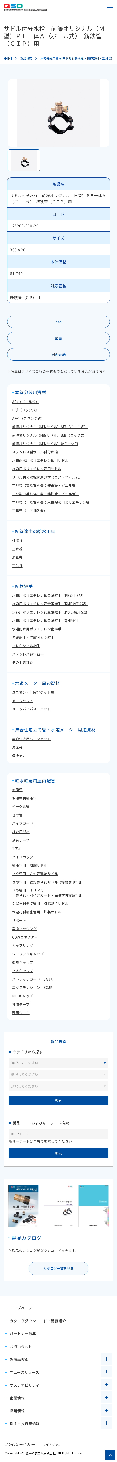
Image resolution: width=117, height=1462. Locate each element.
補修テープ (20, 1004)
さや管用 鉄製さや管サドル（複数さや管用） (49, 882)
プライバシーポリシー (20, 1444)
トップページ (21, 1307)
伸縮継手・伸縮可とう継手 (33, 637)
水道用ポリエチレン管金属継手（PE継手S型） (49, 595)
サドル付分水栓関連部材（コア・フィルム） (47, 477)
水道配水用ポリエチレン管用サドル (40, 460)
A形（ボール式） (25, 401)
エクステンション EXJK (32, 987)
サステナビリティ (24, 1385)
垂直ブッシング (24, 928)
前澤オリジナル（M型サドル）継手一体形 (45, 443)
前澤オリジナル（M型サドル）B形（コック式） (50, 435)
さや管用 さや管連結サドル (35, 873)
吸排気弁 (19, 755)
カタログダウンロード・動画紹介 (38, 1320)
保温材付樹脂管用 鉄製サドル (36, 912)
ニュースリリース (24, 1372)
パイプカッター (24, 856)
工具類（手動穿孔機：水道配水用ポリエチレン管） (52, 502)
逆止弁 (17, 557)
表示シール (21, 1012)
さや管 (17, 814)
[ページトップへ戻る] (110, 1455)
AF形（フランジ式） (28, 418)
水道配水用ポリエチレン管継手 (36, 628)
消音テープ (20, 840)
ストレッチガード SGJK (32, 979)
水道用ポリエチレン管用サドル (36, 468)
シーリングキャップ (28, 953)
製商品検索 (19, 1359)
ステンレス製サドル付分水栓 (35, 451)
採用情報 (17, 1410)
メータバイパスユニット (31, 709)
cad (59, 321)
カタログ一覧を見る (58, 1268)
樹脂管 (17, 789)
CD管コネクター (25, 937)
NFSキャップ (22, 995)
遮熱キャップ (22, 962)
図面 (58, 338)
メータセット (22, 700)
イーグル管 (21, 806)
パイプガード (22, 823)
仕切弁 (17, 540)
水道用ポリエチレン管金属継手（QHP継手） (47, 620)
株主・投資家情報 (25, 1423)
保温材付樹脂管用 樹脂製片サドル (40, 903)
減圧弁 (17, 747)
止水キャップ (22, 970)
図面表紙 (58, 354)
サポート (19, 920)
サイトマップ (52, 1444)
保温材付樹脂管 (24, 798)
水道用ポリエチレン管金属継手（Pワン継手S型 (49, 612)
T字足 (17, 848)
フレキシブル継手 (26, 645)
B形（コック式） (25, 409)
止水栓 (17, 548)
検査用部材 (21, 831)
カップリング (22, 945)
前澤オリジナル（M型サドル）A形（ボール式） (50, 426)
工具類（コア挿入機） (29, 510)
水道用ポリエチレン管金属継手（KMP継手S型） (50, 603)
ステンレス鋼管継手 (28, 654)
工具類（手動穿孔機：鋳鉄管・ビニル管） (45, 493)
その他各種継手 (24, 662)
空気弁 (17, 565)
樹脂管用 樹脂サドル (29, 865)
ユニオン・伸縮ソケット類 (33, 692)
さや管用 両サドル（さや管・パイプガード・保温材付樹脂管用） (49, 893)
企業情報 (17, 1397)
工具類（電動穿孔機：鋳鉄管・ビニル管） (45, 485)
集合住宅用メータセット (31, 738)
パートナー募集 (23, 1333)
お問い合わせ (21, 1346)
